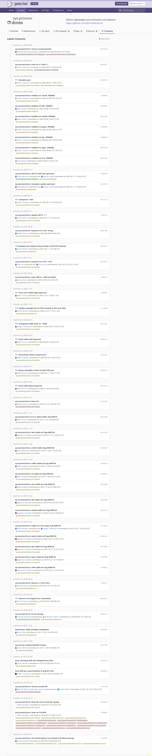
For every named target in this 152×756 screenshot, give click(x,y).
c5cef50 (104, 675)
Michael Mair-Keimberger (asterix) (31, 678)
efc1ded (104, 517)
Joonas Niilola (48, 174)
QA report (44, 31)
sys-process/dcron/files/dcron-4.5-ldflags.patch (30, 54)
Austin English (23, 729)
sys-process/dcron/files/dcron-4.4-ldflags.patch (30, 714)
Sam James (21, 158)
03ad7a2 (104, 589)
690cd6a (104, 227)
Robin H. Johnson (24, 662)
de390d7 (104, 105)
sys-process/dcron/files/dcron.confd (52, 706)
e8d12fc (104, 604)
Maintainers (33, 10)
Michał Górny (22, 367)
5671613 (104, 380)
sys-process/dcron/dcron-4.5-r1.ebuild (28, 400)
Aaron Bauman (23, 443)
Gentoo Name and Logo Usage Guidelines (85, 751)
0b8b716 (104, 334)
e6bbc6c (104, 527)
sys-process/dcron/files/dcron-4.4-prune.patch (91, 714)
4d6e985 (104, 619)
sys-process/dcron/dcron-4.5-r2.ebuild (46, 69)
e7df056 (104, 548)
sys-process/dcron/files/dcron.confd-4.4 (28, 716)
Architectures (58, 10)
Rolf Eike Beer (22, 520)
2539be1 (104, 558)
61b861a (104, 660)
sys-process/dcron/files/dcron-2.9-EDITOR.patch (72, 708)
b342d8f (104, 441)
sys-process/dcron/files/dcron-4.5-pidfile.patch (60, 54)
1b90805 (104, 125)
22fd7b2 (104, 650)
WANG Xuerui (22, 230)
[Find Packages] (133, 10)
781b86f (104, 288)
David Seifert (22, 214)
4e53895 (104, 477)
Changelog (107, 31)
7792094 (104, 726)
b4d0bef (104, 466)
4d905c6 (104, 135)
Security (92, 31)
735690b (104, 95)
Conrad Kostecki (23, 606)
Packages (21, 10)
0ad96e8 (104, 79)
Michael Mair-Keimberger (27, 51)
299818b (104, 171)
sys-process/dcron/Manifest (24, 69)
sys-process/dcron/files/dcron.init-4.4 (53, 716)
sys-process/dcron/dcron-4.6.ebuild (52, 85)
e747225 (104, 395)
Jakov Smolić (22, 107)
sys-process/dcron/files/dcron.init (26, 309)
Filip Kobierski (23, 174)
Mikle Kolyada (22, 352)
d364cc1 (104, 502)
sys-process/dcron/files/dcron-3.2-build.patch (62, 711)
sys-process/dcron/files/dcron (47, 708)
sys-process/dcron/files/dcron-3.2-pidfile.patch (92, 711)
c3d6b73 (104, 273)
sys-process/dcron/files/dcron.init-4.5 (78, 716)
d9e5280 (104, 410)
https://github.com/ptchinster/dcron (84, 23)
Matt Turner (22, 291)
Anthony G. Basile (52, 606)
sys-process (22, 18)
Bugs (78, 31)
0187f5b (104, 634)
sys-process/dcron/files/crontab (25, 655)
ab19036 (104, 181)
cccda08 (104, 303)
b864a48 (104, 115)
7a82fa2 (104, 212)
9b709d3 (104, 538)
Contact (142, 747)
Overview (13, 31)
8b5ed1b (104, 156)
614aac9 (104, 49)
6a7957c (104, 258)
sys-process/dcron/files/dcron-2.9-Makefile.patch (31, 711)
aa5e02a (104, 456)
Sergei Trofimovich (24, 321)
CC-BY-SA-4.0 (60, 751)
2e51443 (104, 349)
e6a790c (104, 426)
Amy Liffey (21, 622)
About (69, 10)
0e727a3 (104, 196)
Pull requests (62, 31)
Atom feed (104, 39)
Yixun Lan (42, 260)
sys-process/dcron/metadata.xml (26, 186)
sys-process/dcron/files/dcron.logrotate (28, 680)
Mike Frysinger (23, 693)
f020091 (104, 701)
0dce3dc (104, 319)
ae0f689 (104, 492)
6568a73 (104, 365)
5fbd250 (104, 690)
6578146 (104, 146)
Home (11, 10)
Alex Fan (20, 260)
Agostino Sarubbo (24, 428)
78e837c (104, 573)
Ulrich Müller (22, 245)
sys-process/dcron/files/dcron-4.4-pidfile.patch (60, 714)
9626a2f (104, 64)
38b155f (104, 242)
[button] (121, 3)
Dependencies (28, 31)
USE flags (45, 10)
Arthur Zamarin (23, 67)
